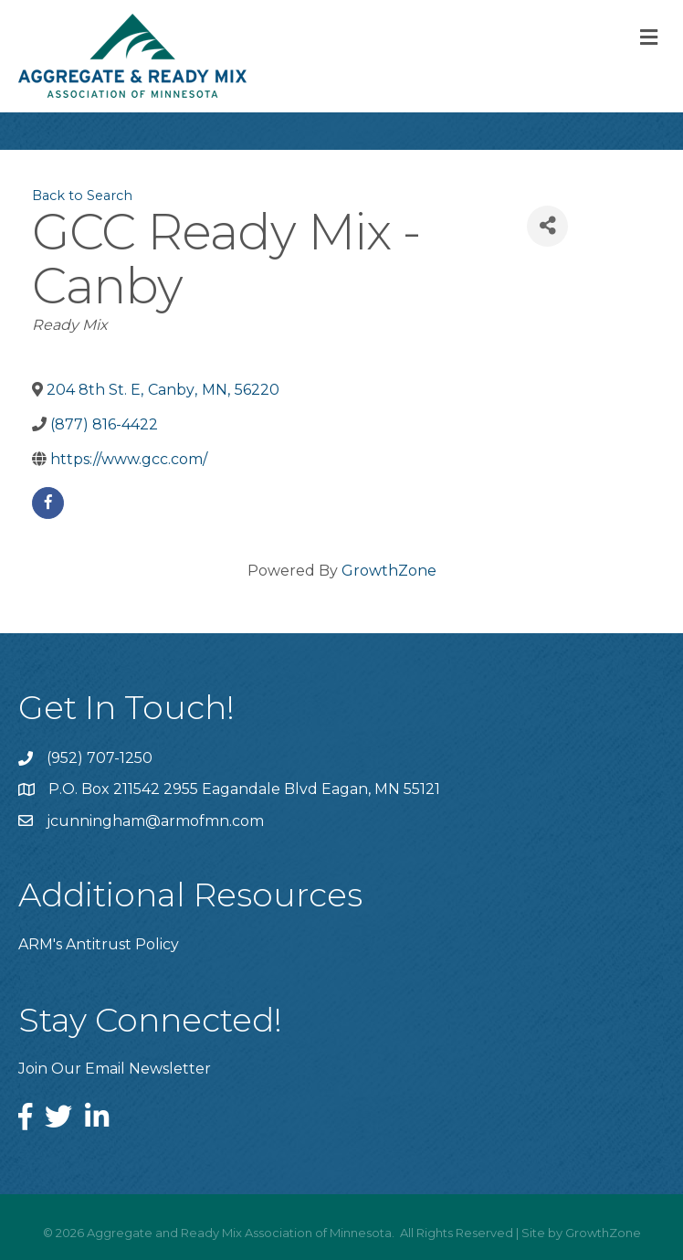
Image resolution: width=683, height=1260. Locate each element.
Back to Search (82, 195)
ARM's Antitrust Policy (98, 944)
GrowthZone (389, 570)
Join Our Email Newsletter (114, 1068)
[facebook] (48, 503)
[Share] (547, 226)
